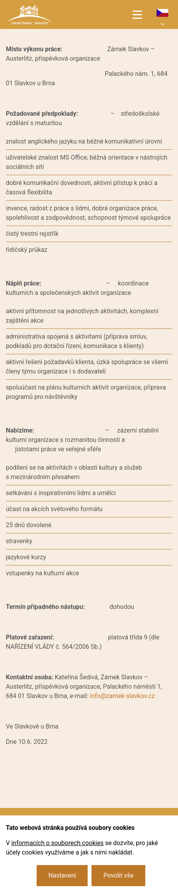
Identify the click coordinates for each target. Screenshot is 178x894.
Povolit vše (118, 875)
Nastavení (62, 875)
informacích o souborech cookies (57, 843)
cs (162, 13)
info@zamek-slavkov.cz (122, 696)
